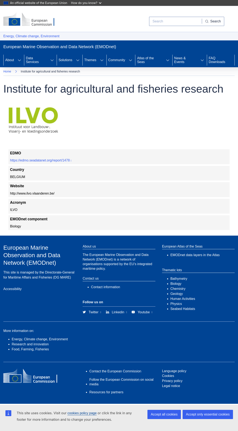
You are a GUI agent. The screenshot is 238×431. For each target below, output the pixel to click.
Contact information (105, 287)
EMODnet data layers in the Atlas (195, 255)
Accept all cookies (164, 414)
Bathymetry (178, 278)
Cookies (168, 376)
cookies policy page (82, 413)
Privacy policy (172, 381)
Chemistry (178, 288)
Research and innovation (30, 344)
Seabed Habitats (182, 309)
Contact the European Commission (115, 371)
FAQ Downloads (217, 60)
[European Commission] (32, 20)
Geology (176, 294)
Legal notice (171, 386)
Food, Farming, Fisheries (30, 349)
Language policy (174, 371)
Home (7, 71)
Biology (175, 283)
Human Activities (182, 299)
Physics (176, 304)
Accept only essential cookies (208, 414)
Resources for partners (106, 392)
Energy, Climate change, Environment (31, 36)
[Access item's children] (19, 60)
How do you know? (86, 3)
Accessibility (12, 289)
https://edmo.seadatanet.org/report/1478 (40, 160)
